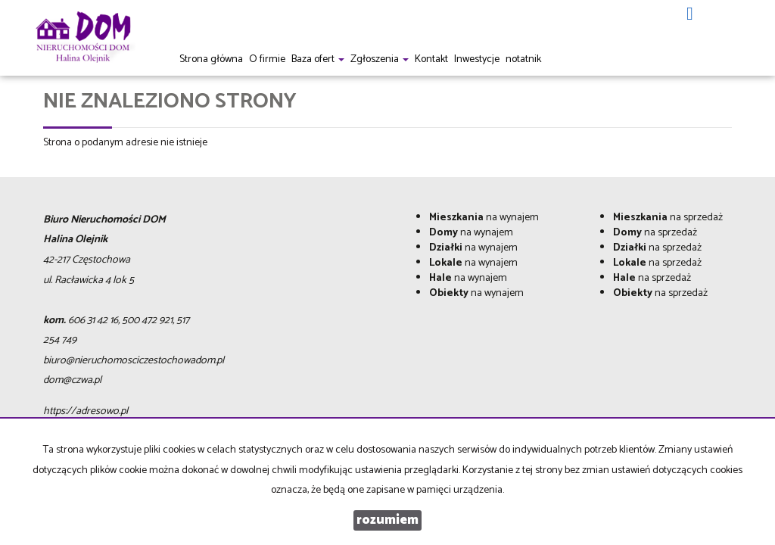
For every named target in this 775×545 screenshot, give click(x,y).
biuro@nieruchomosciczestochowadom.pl (133, 360)
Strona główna (211, 59)
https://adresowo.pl (85, 411)
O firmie (267, 59)
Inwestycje (477, 59)
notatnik (523, 59)
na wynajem (484, 217)
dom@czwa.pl (72, 380)
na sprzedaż (668, 217)
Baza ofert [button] (317, 59)
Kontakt (431, 59)
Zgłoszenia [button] (379, 59)
